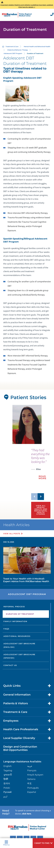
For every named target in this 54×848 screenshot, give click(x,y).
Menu (6, 843)
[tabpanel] (27, 424)
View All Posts (11, 534)
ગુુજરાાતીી (8, 774)
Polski (7, 788)
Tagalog (8, 770)
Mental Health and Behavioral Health (37, 46)
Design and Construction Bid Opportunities (20, 748)
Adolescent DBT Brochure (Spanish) (19, 656)
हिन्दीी (6, 779)
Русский (7, 792)
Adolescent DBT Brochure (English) (19, 645)
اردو (5, 796)
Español (31, 792)
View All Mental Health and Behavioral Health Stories (40, 510)
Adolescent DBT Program (13, 53)
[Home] (17, 14)
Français (31, 770)
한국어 (7, 783)
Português (33, 788)
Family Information (15, 621)
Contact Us (10, 665)
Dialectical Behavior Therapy (17, 50)
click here (26, 813)
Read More (42, 477)
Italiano (31, 779)
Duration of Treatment (20, 614)
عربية (29, 766)
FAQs (6, 629)
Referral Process (14, 607)
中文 (29, 783)
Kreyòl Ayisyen (35, 774)
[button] (43, 843)
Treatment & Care (12, 46)
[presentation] (40, 465)
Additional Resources (17, 636)
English (8, 766)
